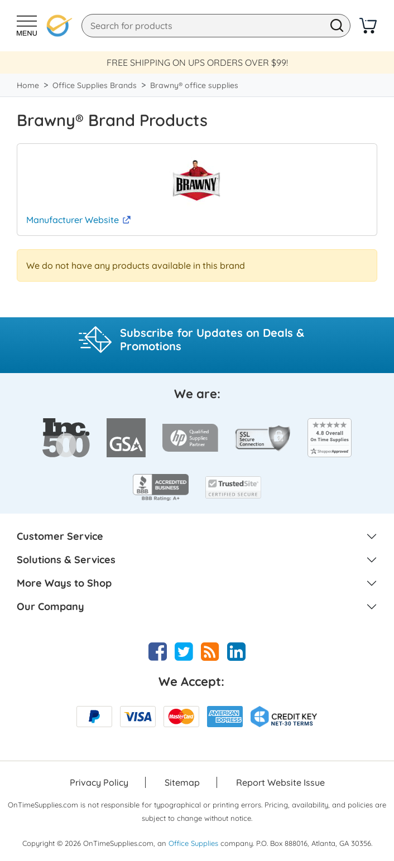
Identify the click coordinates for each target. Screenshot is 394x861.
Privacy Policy (99, 782)
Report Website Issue (280, 782)
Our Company (50, 607)
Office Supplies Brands (94, 85)
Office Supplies (193, 843)
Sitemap (182, 782)
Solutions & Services (66, 560)
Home (28, 85)
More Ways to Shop (64, 583)
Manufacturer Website (72, 219)
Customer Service (60, 536)
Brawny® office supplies (194, 85)
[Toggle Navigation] (27, 26)
